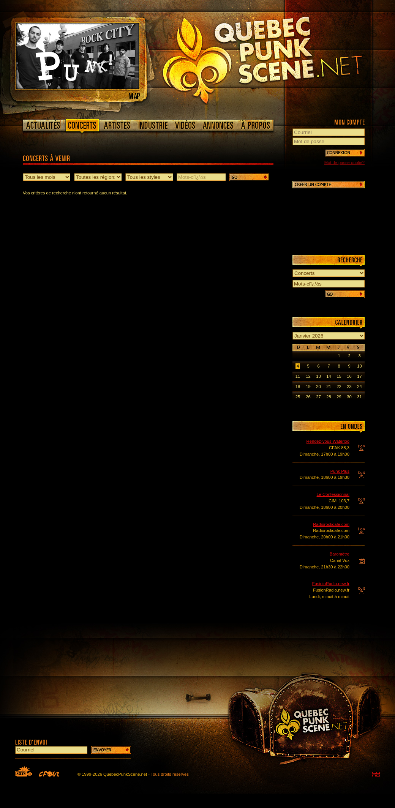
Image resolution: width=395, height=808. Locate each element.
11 (297, 376)
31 (359, 397)
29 (339, 397)
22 (339, 386)
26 (308, 397)
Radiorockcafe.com (331, 524)
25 (297, 397)
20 (318, 386)
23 (349, 386)
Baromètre (339, 554)
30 (349, 397)
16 (349, 376)
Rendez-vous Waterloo (328, 441)
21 (328, 386)
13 (318, 376)
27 (318, 397)
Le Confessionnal (333, 494)
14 (328, 376)
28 (328, 397)
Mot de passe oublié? (344, 162)
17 (359, 376)
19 (308, 386)
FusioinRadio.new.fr (330, 583)
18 (297, 386)
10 (359, 366)
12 (308, 376)
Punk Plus (339, 471)
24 (359, 386)
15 (339, 376)
